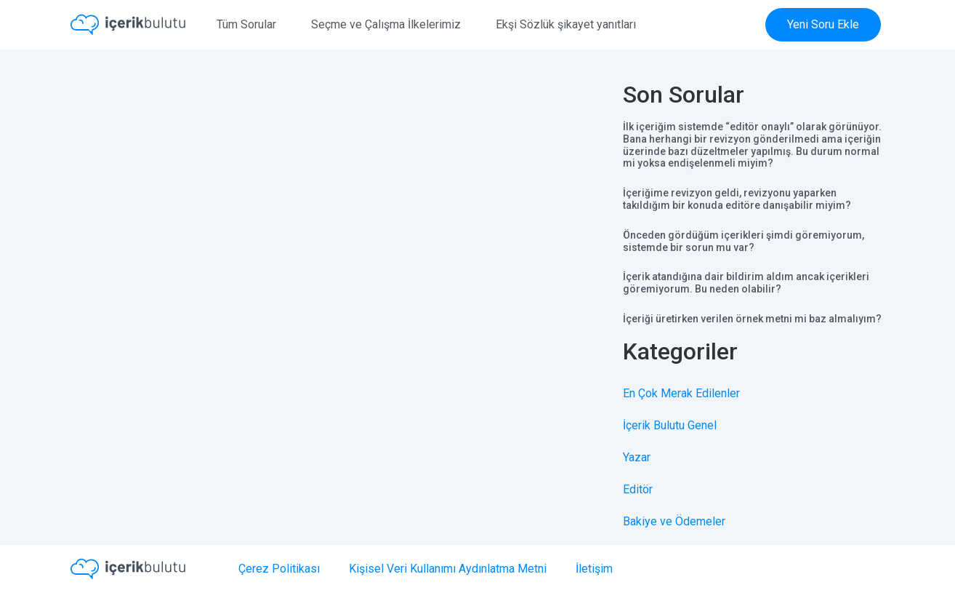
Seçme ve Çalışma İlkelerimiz (386, 24)
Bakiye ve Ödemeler (674, 521)
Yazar (636, 457)
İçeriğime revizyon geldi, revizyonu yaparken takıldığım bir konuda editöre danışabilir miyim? (737, 199)
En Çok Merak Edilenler (681, 393)
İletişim (594, 569)
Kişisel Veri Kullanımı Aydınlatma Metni (448, 569)
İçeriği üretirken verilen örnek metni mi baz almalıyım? (752, 319)
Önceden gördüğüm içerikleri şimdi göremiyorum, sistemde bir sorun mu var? (743, 241)
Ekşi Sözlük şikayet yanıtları (566, 24)
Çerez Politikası (279, 569)
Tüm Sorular (246, 24)
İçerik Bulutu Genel (670, 425)
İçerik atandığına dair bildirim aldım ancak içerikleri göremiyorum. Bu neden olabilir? (746, 283)
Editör (638, 489)
